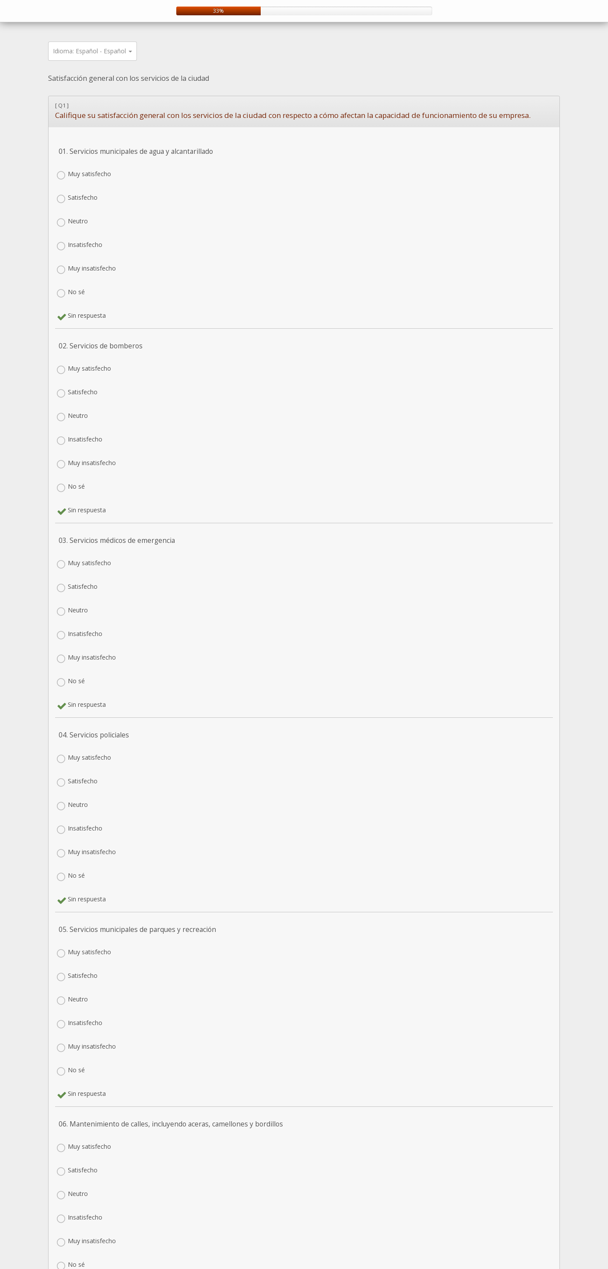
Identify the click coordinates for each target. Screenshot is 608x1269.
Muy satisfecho (89, 174)
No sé (76, 292)
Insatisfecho (85, 244)
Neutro (78, 221)
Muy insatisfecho (92, 268)
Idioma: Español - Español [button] (92, 51)
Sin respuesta (87, 315)
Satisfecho (83, 197)
